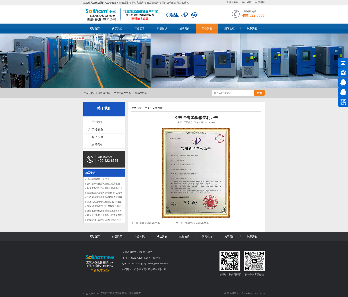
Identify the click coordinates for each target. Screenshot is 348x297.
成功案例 (184, 28)
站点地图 (260, 2)
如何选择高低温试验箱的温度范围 (103, 183)
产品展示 (139, 28)
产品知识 (162, 28)
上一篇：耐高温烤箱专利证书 (145, 223)
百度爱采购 (232, 2)
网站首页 (95, 28)
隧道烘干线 (104, 92)
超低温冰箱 (125, 2)
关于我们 (117, 28)
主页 (147, 108)
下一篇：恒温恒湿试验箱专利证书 (192, 223)
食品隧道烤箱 (154, 2)
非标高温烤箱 (139, 2)
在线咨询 (246, 2)
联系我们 (252, 28)
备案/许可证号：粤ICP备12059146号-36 (244, 293)
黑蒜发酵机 (183, 2)
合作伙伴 (97, 137)
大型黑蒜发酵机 (122, 92)
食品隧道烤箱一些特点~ (98, 179)
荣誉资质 (207, 28)
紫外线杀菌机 (169, 2)
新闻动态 (229, 28)
